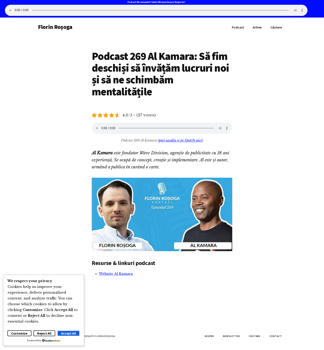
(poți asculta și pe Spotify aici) (180, 140)
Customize (19, 333)
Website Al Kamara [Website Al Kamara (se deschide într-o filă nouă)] (116, 274)
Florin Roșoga (55, 27)
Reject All (44, 333)
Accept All (68, 333)
